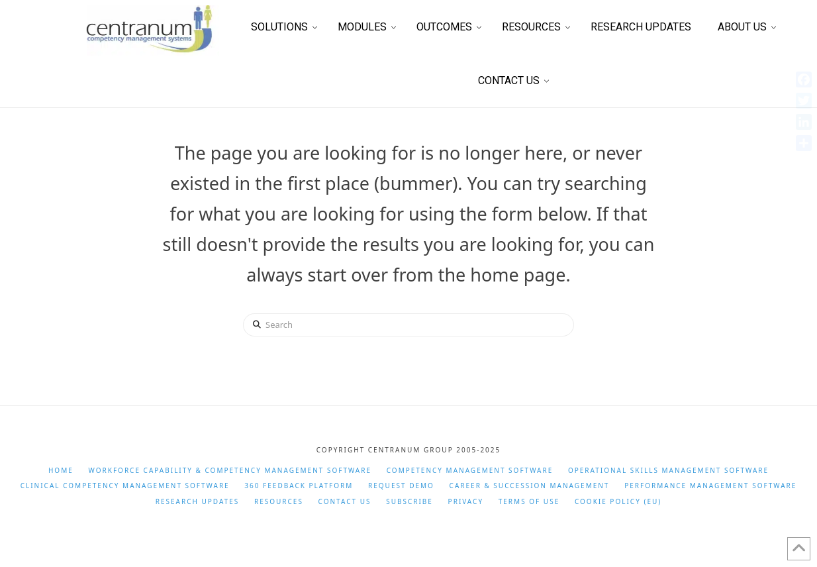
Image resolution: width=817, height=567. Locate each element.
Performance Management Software (710, 486)
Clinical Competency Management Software (125, 486)
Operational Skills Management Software (668, 470)
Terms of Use (529, 501)
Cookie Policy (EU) (618, 501)
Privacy (465, 501)
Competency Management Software (470, 470)
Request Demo (401, 486)
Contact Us (344, 501)
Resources (278, 501)
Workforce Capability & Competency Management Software (229, 470)
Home (60, 470)
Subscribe (409, 501)
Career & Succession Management (530, 486)
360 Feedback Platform (298, 486)
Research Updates (198, 501)
